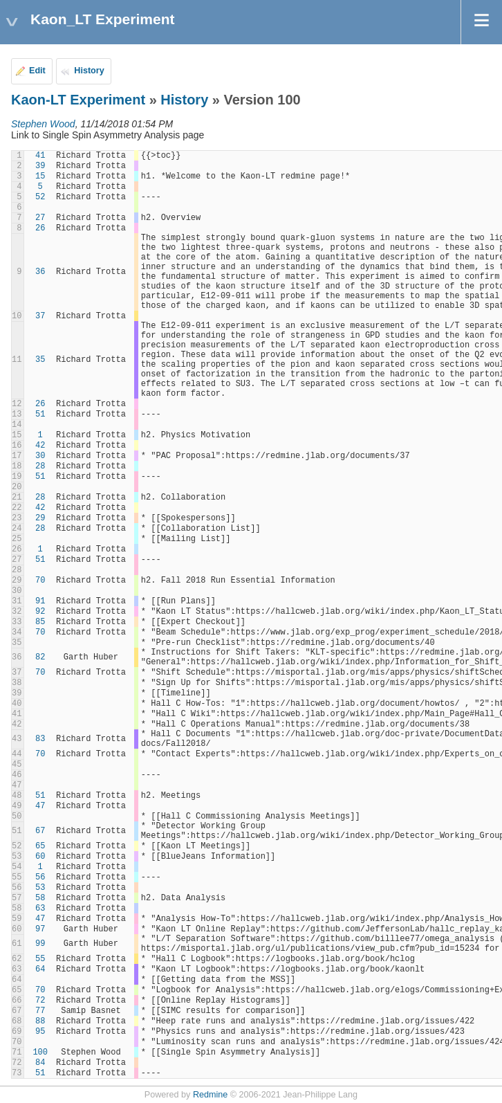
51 (40, 414)
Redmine (210, 1095)
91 (40, 601)
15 (40, 176)
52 (40, 197)
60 (40, 857)
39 (40, 166)
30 (40, 456)
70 (40, 580)
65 (40, 846)
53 (40, 888)
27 (40, 218)
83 (40, 739)
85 (40, 622)
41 (40, 156)
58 (40, 898)
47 (40, 806)
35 (40, 360)
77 (40, 1011)
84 (40, 1063)
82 (40, 657)
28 (40, 466)
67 (40, 831)
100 (40, 1052)
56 (40, 877)
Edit (37, 70)
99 (40, 944)
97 (40, 929)
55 (40, 959)
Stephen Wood (43, 123)
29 (40, 518)
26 (40, 228)
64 (40, 969)
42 (40, 445)
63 (40, 908)
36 (40, 272)
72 (40, 1000)
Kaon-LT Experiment (78, 99)
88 (40, 1021)
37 (40, 316)
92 (40, 612)
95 (40, 1032)
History (89, 70)
